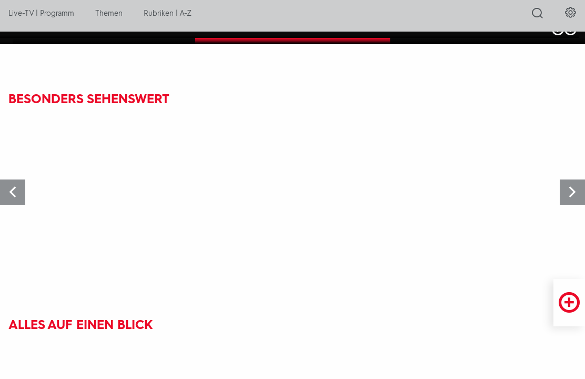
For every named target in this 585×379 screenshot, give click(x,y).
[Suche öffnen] (537, 16)
